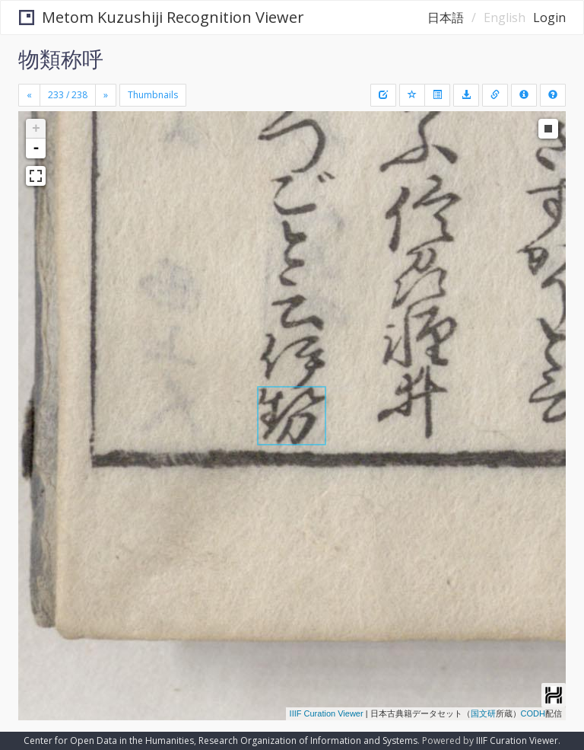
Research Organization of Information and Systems (307, 740)
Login (549, 17)
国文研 (483, 713)
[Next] (105, 95)
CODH (533, 713)
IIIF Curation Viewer (326, 713)
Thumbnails (153, 94)
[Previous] (29, 95)
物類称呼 (60, 58)
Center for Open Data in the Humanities (109, 740)
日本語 (445, 17)
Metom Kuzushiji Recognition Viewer (161, 17)
